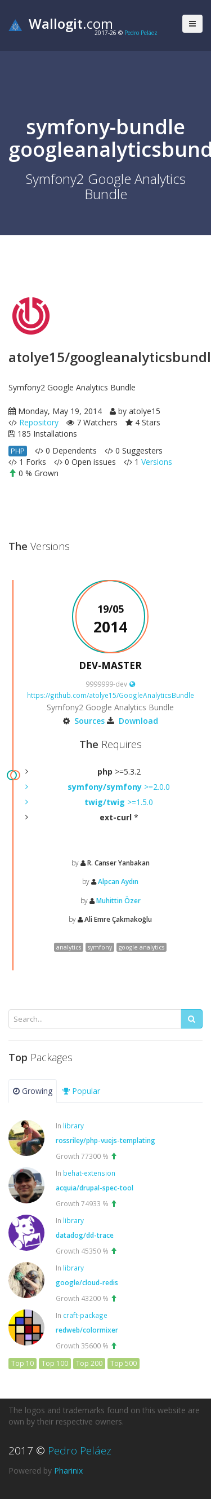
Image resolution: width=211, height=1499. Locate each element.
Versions (156, 461)
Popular (81, 1090)
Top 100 (55, 1363)
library (73, 1125)
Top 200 (89, 1363)
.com (60, 23)
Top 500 (123, 1363)
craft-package (85, 1315)
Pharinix (68, 1470)
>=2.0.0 (119, 786)
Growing (32, 1090)
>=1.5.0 (118, 802)
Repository (39, 422)
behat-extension (89, 1172)
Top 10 (22, 1363)
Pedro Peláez (141, 33)
